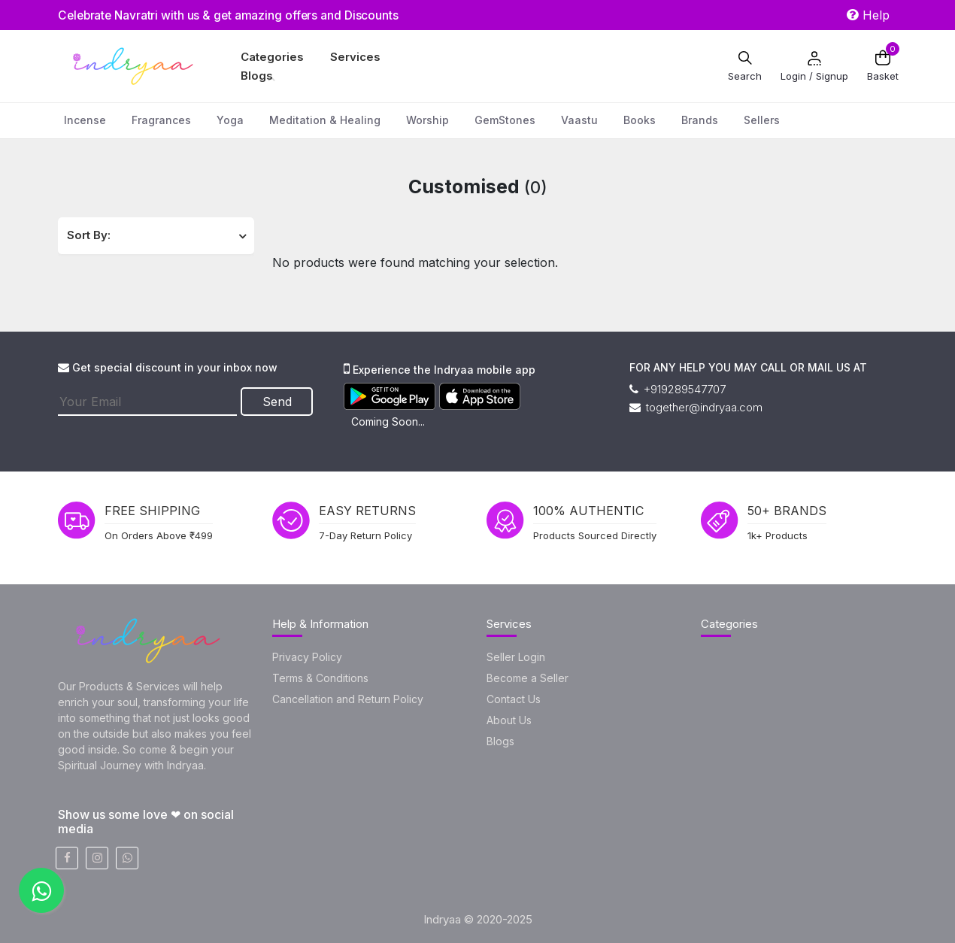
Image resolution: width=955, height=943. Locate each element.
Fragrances (161, 120)
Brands (699, 120)
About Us (509, 720)
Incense (85, 120)
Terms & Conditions (320, 678)
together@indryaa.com (695, 407)
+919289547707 (677, 389)
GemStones (504, 120)
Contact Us (514, 699)
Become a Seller (527, 678)
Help (868, 15)
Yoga (230, 120)
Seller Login (516, 656)
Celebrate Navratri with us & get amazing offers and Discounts (233, 15)
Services (355, 57)
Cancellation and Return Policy (347, 699)
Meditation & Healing (324, 120)
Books (639, 120)
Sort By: (89, 235)
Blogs (257, 75)
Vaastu (579, 120)
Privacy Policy (307, 656)
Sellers (762, 120)
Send (278, 400)
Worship (427, 120)
